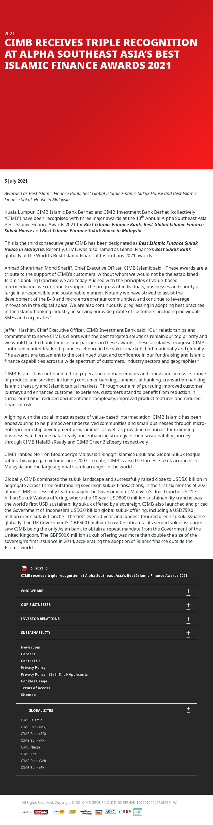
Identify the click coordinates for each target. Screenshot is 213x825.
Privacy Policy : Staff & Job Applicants (54, 674)
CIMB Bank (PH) (33, 767)
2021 (39, 568)
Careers (28, 654)
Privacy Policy (33, 667)
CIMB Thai (29, 754)
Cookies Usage (34, 681)
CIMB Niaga (30, 747)
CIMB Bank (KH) (33, 740)
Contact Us (31, 660)
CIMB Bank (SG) (33, 733)
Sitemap (28, 694)
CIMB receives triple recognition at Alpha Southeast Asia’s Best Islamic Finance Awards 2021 (104, 575)
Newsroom (30, 647)
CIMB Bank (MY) (33, 726)
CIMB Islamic (31, 720)
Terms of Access (35, 688)
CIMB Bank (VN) (33, 760)
